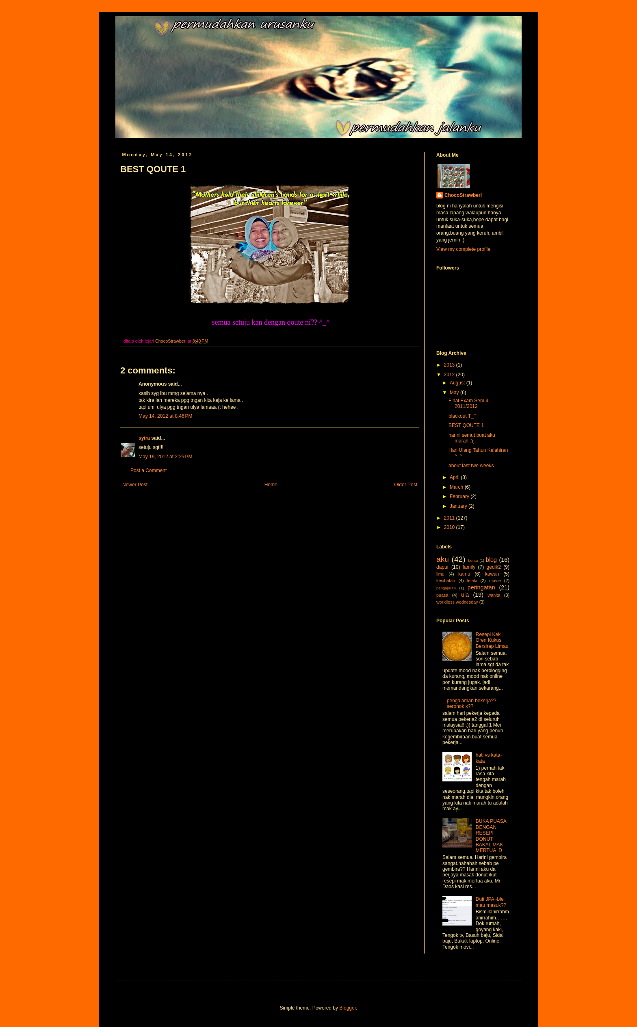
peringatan (481, 587)
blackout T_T (462, 416)
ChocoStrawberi (463, 195)
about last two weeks (471, 465)
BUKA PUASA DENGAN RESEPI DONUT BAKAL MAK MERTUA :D (491, 835)
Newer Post (134, 485)
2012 (450, 375)
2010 (450, 527)
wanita (494, 595)
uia (465, 594)
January (459, 506)
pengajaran (446, 588)
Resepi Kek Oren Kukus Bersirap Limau (492, 640)
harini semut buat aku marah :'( (471, 438)
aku (442, 559)
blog (491, 560)
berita (473, 560)
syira (144, 438)
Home (270, 485)
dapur (442, 567)
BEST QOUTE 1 (466, 425)
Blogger (347, 1008)
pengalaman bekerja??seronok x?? (471, 703)
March (457, 487)
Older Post (405, 485)
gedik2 (494, 567)
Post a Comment (148, 470)
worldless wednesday (457, 602)
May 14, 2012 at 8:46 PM (165, 416)
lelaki (472, 580)
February (460, 496)
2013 (450, 365)
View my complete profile (463, 249)
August (458, 383)
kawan (492, 574)
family (469, 567)
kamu (464, 574)
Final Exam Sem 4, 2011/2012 (469, 403)
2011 (450, 518)
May (455, 392)
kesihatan (445, 580)
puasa (442, 595)
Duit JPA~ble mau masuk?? (491, 902)
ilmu (440, 574)
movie (495, 580)
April (455, 477)
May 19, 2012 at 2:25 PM (165, 457)
